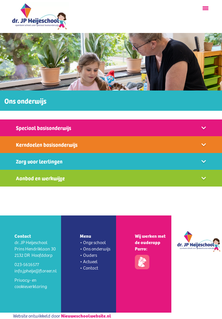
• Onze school (93, 242)
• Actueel (89, 261)
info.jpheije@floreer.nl (35, 271)
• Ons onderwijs (95, 249)
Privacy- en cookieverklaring (30, 283)
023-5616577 (26, 264)
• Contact (89, 268)
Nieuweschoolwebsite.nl (86, 315)
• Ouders (88, 255)
